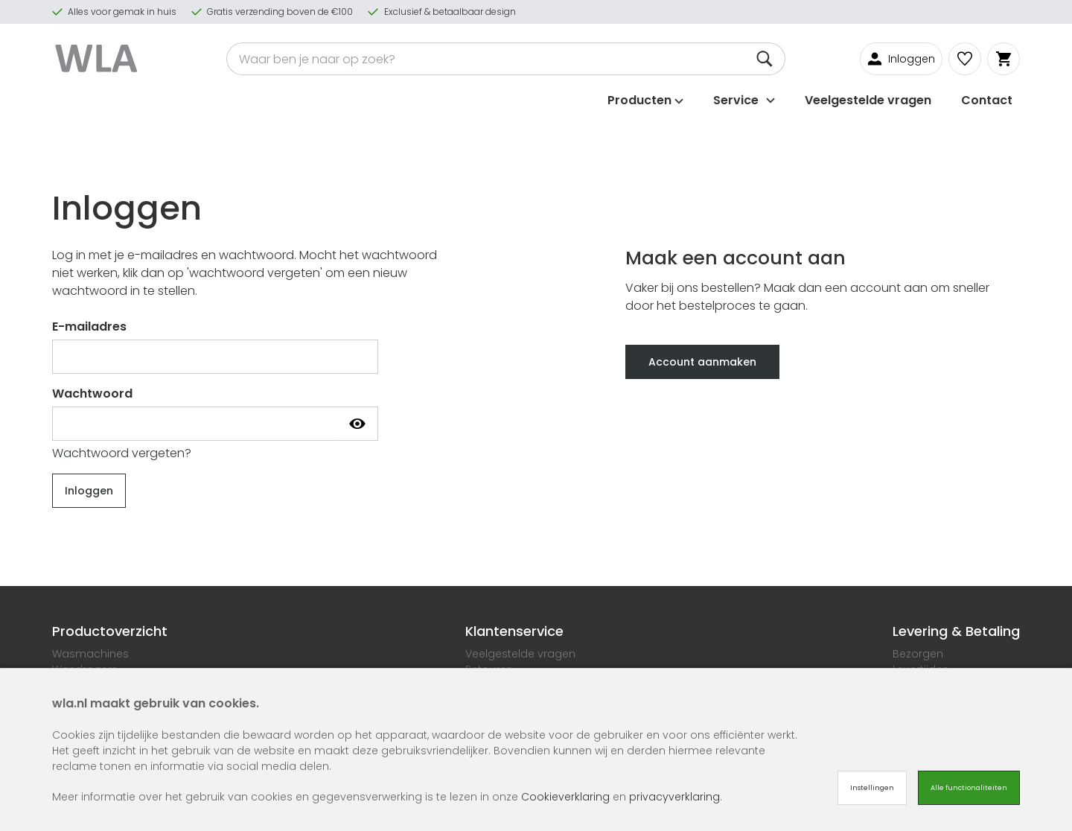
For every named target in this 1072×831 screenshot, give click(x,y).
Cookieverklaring (565, 796)
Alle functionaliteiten (969, 787)
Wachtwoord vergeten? (121, 453)
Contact (986, 98)
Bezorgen (918, 653)
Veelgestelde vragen (868, 98)
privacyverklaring (674, 796)
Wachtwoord (92, 393)
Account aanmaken (702, 361)
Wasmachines (90, 653)
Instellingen (872, 787)
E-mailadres (89, 326)
